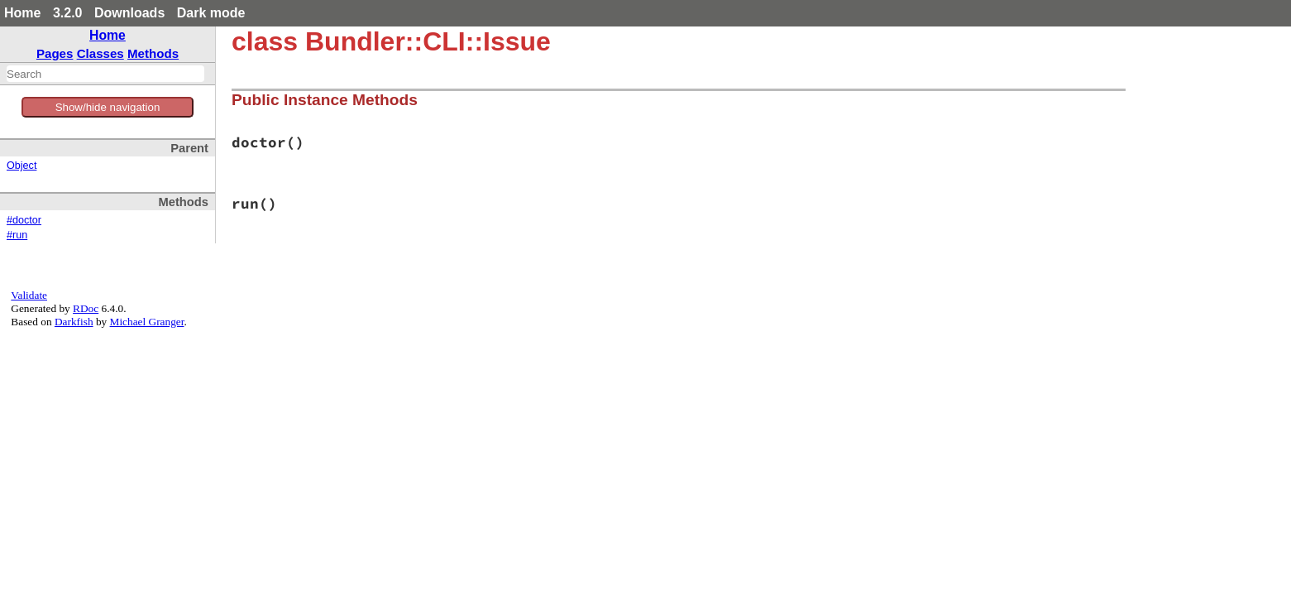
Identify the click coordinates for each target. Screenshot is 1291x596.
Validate (29, 295)
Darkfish (74, 321)
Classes (100, 53)
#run (17, 235)
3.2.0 (68, 13)
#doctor (24, 220)
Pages (55, 53)
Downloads (129, 13)
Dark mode (211, 13)
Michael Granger (147, 321)
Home (22, 13)
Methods (153, 53)
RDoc (85, 308)
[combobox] (105, 73)
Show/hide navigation (107, 107)
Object (21, 165)
